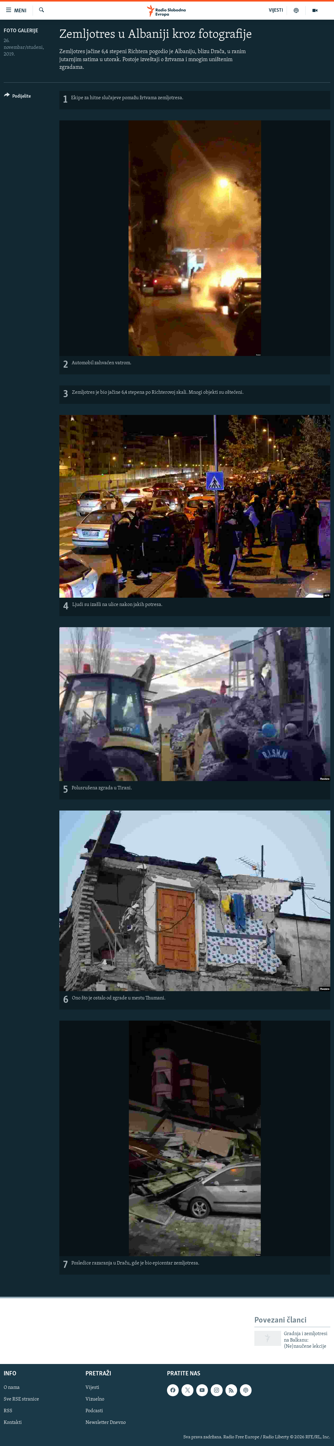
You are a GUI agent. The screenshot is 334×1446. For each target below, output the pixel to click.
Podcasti (94, 1411)
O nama (12, 1387)
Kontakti (13, 1422)
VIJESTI (276, 10)
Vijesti (92, 1387)
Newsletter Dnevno (105, 1422)
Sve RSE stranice (21, 1399)
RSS (8, 1411)
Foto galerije (21, 31)
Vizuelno (94, 1399)
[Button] (17, 97)
